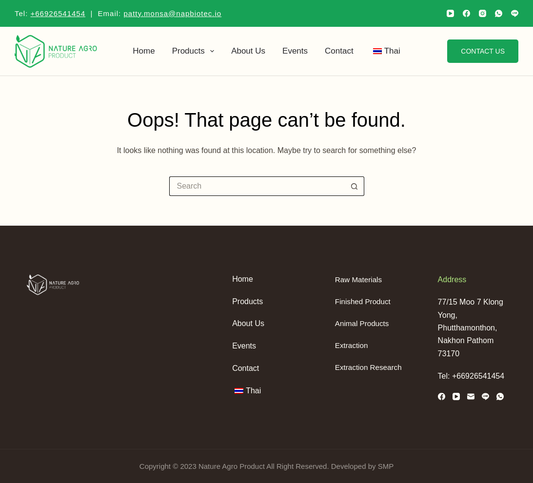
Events (295, 51)
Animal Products (362, 323)
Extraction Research (368, 367)
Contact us (483, 51)
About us (248, 51)
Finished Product (363, 301)
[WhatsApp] (498, 13)
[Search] (432, 51)
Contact (339, 51)
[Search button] (354, 186)
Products (195, 51)
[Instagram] (482, 13)
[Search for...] (257, 186)
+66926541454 (58, 13)
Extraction (351, 345)
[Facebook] (466, 13)
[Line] (514, 13)
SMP (386, 466)
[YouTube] (450, 13)
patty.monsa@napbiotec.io (172, 13)
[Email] (470, 396)
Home (144, 51)
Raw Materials (358, 279)
